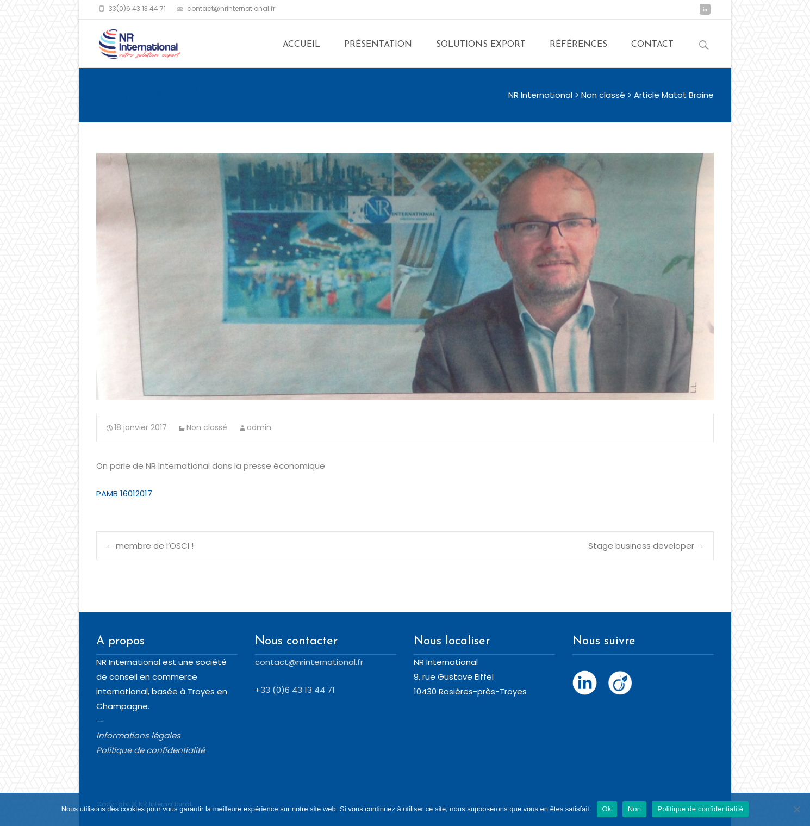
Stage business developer (646, 545)
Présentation (378, 48)
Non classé (206, 427)
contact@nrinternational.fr (309, 662)
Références (578, 48)
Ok (607, 809)
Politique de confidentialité (700, 809)
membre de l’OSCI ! (149, 545)
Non (634, 809)
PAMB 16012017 (124, 493)
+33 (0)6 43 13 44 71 (295, 689)
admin (259, 427)
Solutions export (481, 48)
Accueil (301, 48)
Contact (652, 48)
